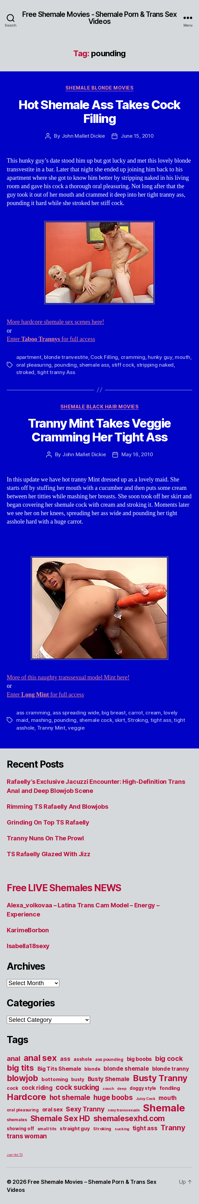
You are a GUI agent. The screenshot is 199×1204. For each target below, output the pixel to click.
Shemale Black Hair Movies (99, 406)
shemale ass (94, 365)
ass (65, 1058)
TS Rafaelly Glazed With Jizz (48, 854)
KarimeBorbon (28, 930)
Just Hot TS (15, 1155)
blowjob (22, 1078)
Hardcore (26, 1097)
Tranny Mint (51, 728)
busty (77, 1079)
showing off (20, 1128)
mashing (41, 720)
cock (12, 1088)
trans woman (27, 1136)
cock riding (37, 1087)
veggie (76, 728)
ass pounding (109, 1059)
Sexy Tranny (85, 1109)
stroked (25, 372)
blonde (92, 1069)
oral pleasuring (34, 365)
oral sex (52, 1109)
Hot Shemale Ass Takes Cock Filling (99, 111)
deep (121, 1088)
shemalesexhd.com (129, 1118)
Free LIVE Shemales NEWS (64, 888)
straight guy (75, 1129)
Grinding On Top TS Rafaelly (48, 822)
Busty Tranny (160, 1078)
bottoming (54, 1079)
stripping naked (155, 365)
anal (13, 1059)
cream (153, 712)
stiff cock (123, 365)
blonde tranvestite (66, 357)
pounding (65, 365)
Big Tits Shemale (59, 1068)
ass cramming (33, 712)
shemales (17, 1119)
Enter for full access (51, 339)
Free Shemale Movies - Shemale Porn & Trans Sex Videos (99, 18)
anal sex (40, 1057)
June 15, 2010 (137, 136)
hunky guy (160, 357)
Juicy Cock (145, 1099)
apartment (28, 357)
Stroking (137, 720)
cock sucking (77, 1087)
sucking (122, 1129)
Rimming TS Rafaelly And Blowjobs (57, 806)
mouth (182, 357)
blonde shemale (126, 1068)
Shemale (164, 1108)
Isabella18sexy (28, 945)
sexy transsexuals (124, 1110)
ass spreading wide (76, 712)
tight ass (160, 720)
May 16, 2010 (137, 454)
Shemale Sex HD (60, 1118)
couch (108, 1088)
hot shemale (70, 1097)
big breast (113, 712)
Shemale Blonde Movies (99, 88)
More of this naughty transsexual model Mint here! (68, 677)
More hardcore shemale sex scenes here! (55, 322)
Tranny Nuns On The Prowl (45, 838)
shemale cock (95, 720)
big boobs (139, 1059)
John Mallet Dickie (83, 136)
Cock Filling (104, 357)
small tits (46, 1128)
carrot (135, 712)
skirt (120, 720)
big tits (20, 1068)
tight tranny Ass (56, 372)
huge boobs (113, 1097)
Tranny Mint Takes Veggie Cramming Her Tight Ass (99, 430)
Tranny (173, 1127)
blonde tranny (170, 1068)
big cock (169, 1059)
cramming (133, 357)
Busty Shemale (109, 1078)
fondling (170, 1088)
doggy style (143, 1088)
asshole (83, 1059)
